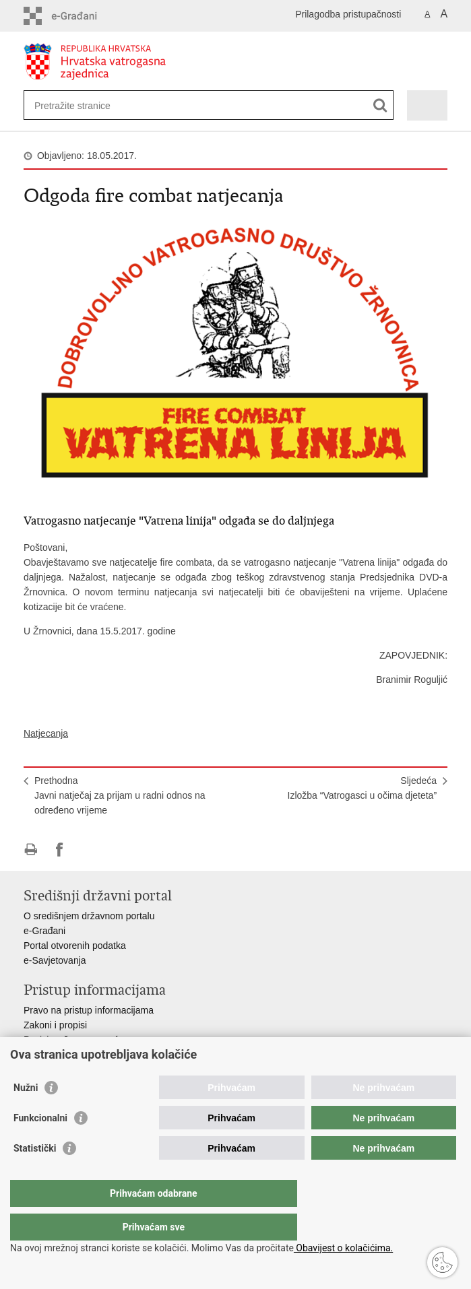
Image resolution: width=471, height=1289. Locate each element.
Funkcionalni (40, 1144)
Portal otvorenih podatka (75, 945)
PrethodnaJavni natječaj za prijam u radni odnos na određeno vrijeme (120, 795)
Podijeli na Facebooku (60, 849)
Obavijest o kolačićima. (343, 1248)
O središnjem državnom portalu (89, 916)
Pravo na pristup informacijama (89, 1010)
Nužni (25, 1114)
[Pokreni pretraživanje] (380, 105)
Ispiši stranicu (31, 849)
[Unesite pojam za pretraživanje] (83, 105)
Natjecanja (46, 733)
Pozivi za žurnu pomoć (71, 1039)
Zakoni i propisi (55, 1025)
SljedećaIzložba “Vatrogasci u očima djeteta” (362, 788)
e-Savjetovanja (55, 960)
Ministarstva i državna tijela (80, 1054)
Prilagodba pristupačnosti (348, 14)
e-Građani (44, 930)
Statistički (34, 1175)
